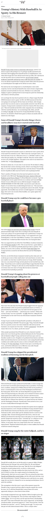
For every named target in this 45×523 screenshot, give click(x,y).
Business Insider (11, 245)
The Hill (11, 111)
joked (7, 498)
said (27, 323)
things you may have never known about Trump (21, 229)
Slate (2, 192)
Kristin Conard (6, 16)
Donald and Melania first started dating (12, 476)
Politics (3, 6)
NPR (26, 313)
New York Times (14, 344)
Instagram (5, 470)
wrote (20, 502)
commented (32, 327)
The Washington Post (17, 161)
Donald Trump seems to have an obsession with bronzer (17, 69)
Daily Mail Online (32, 248)
